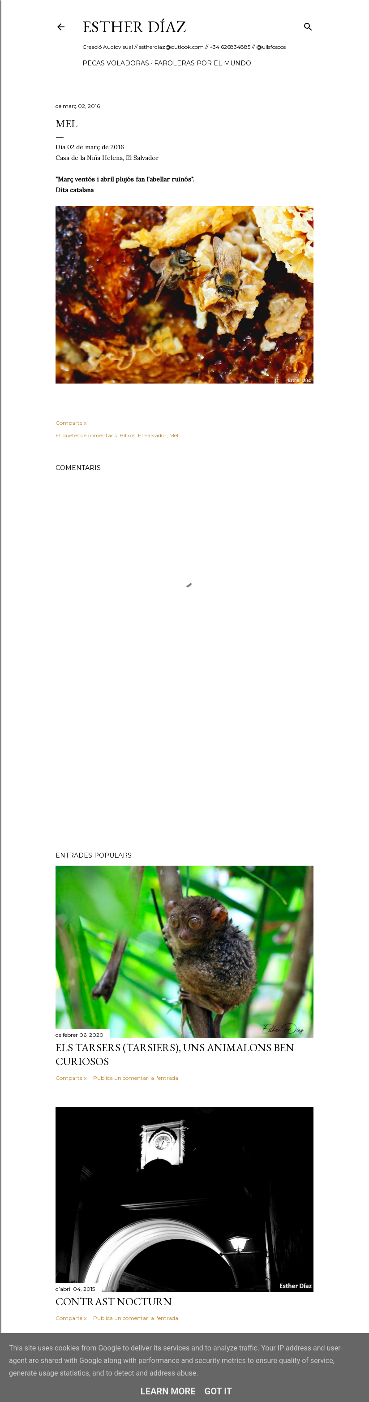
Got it (218, 1391)
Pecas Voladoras (115, 63)
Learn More (168, 1391)
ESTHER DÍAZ (134, 26)
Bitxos (127, 435)
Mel (173, 435)
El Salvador (152, 435)
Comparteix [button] (71, 422)
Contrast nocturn (114, 1301)
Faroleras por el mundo (202, 63)
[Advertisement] (184, 766)
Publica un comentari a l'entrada (135, 1077)
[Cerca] (308, 25)
